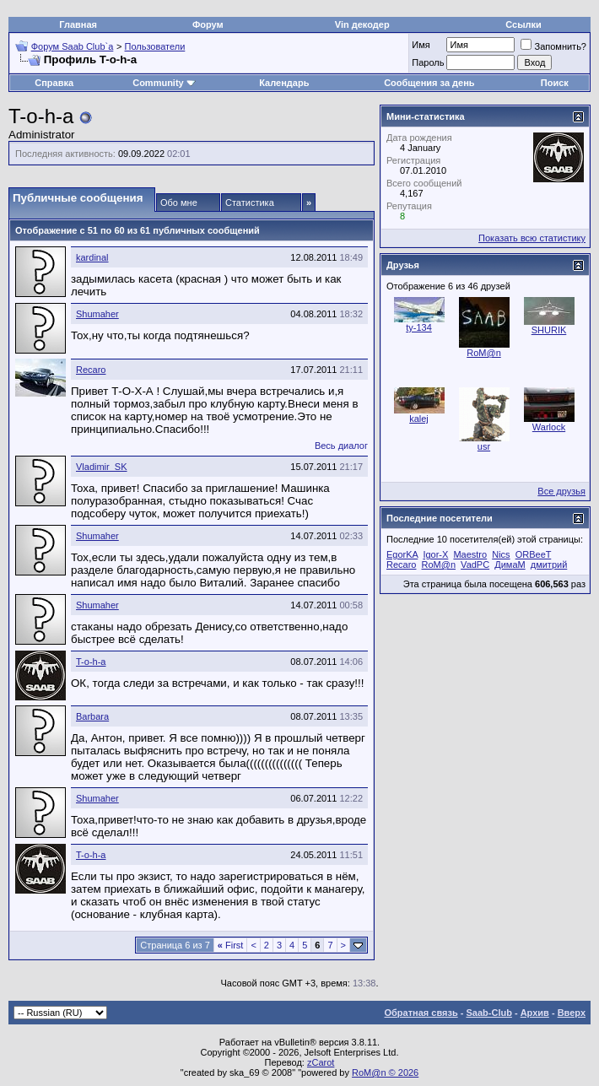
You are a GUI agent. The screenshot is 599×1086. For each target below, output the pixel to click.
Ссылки (523, 24)
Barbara (92, 716)
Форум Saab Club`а (72, 46)
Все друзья (561, 491)
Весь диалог (341, 445)
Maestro (470, 554)
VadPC (475, 564)
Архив (535, 1013)
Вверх (572, 1013)
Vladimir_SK (101, 467)
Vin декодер (362, 24)
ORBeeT (533, 554)
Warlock (548, 427)
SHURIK (549, 330)
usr (484, 446)
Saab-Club (488, 1013)
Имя (420, 45)
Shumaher (97, 314)
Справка (54, 83)
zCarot (320, 1062)
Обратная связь (421, 1013)
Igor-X (435, 554)
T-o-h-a (90, 661)
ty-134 (419, 327)
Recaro (90, 370)
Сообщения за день (429, 83)
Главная (78, 24)
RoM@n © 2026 (385, 1072)
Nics (501, 554)
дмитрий (549, 564)
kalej (419, 418)
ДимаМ (509, 564)
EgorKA (402, 554)
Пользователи (155, 46)
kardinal (92, 257)
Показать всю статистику (532, 238)
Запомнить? (553, 46)
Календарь (284, 83)
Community (164, 83)
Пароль (428, 62)
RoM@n (484, 353)
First (231, 945)
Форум (208, 24)
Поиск (555, 83)
